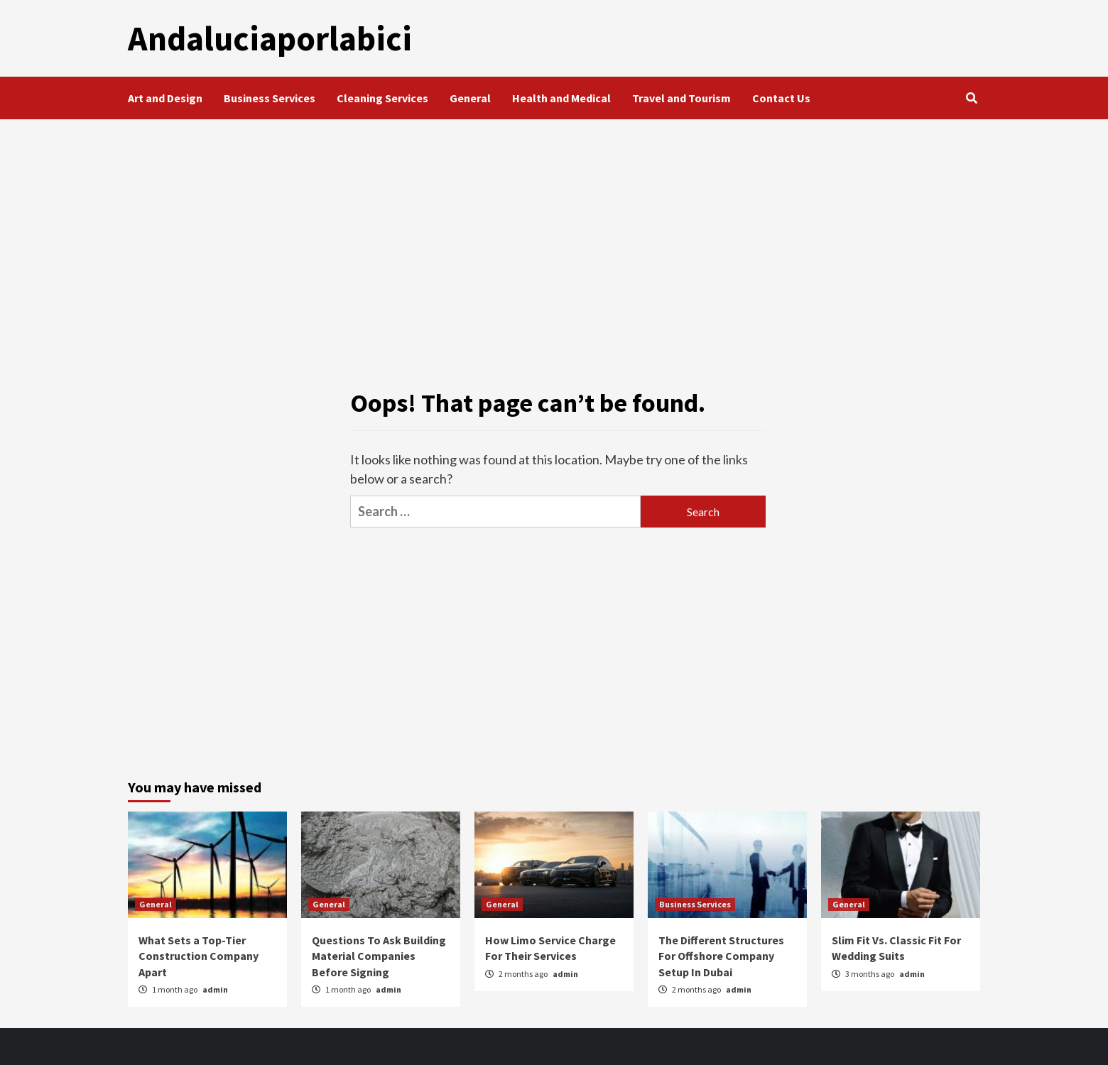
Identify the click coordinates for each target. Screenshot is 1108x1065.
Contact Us (781, 98)
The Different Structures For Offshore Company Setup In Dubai (721, 956)
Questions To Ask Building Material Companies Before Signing (379, 956)
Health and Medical (561, 98)
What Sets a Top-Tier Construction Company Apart (198, 956)
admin (215, 989)
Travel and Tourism (681, 98)
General (470, 98)
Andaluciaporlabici (270, 38)
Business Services (269, 98)
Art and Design (165, 98)
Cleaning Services (382, 98)
